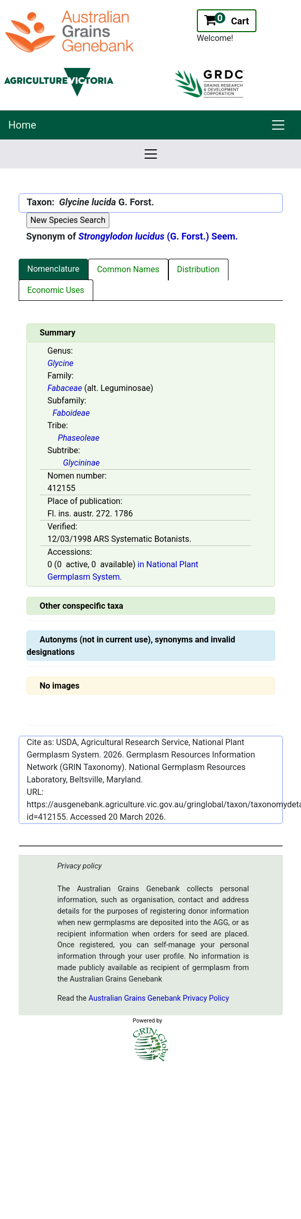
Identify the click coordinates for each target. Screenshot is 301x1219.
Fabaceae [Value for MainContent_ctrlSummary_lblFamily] (65, 388)
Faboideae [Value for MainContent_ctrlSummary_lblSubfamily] (71, 413)
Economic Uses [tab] (55, 290)
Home (22, 125)
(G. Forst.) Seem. (158, 236)
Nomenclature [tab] (53, 269)
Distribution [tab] (198, 269)
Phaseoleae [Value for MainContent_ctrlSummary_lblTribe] (79, 438)
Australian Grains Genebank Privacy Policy (159, 998)
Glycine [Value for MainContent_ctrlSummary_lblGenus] (61, 363)
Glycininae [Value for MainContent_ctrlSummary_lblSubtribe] (81, 463)
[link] (278, 125)
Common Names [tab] (128, 269)
